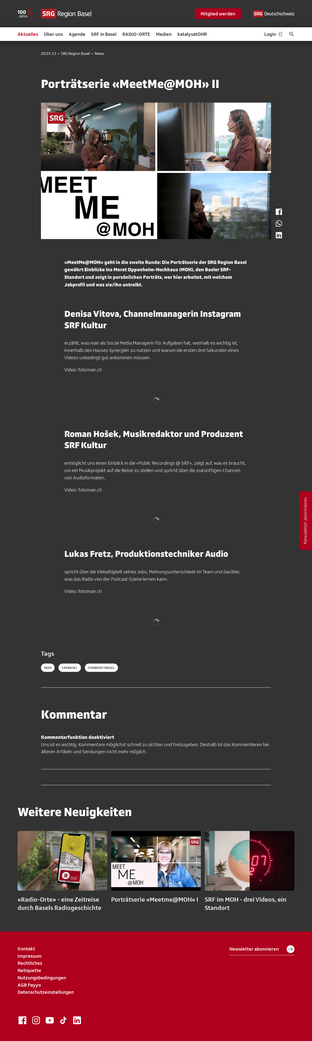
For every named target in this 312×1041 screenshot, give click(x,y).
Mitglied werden (218, 13)
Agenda (77, 34)
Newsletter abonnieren (261, 949)
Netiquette (29, 970)
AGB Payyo (29, 985)
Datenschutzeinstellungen (46, 992)
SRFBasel (70, 668)
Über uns (53, 34)
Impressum (30, 956)
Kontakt (26, 948)
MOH (47, 668)
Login (273, 34)
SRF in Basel (104, 34)
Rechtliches (30, 963)
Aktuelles (28, 34)
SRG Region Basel (75, 53)
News (99, 53)
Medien (164, 34)
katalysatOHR (192, 34)
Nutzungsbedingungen (42, 977)
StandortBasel (101, 668)
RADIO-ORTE (136, 34)
